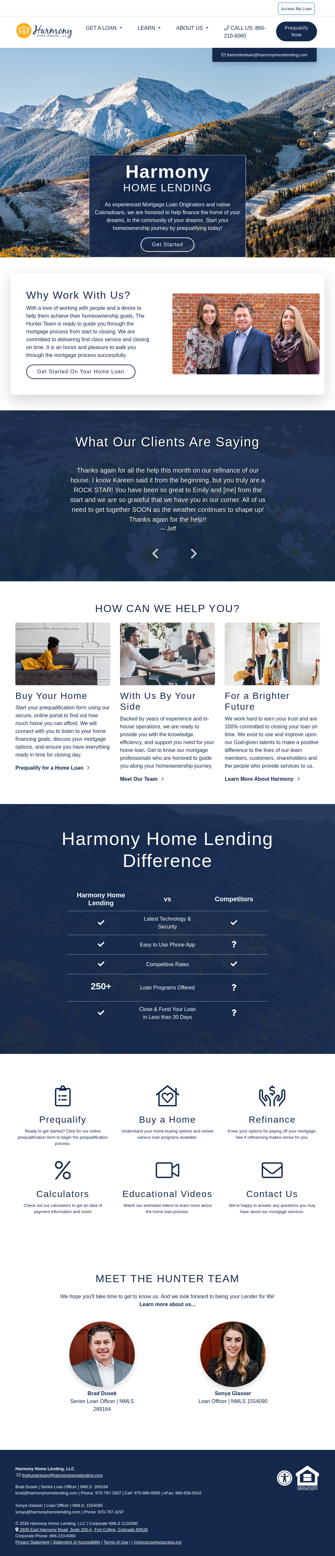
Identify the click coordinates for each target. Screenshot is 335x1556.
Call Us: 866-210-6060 (245, 32)
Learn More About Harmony (262, 779)
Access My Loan (296, 8)
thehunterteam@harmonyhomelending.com (264, 54)
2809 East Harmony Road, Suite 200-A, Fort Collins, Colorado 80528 (81, 1529)
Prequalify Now (297, 31)
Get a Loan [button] (102, 28)
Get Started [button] (167, 244)
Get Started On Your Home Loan (80, 371)
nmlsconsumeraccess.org (157, 1542)
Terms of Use (116, 1542)
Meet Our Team (142, 779)
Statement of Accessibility (76, 1542)
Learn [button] (147, 28)
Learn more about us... (167, 1304)
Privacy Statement (32, 1542)
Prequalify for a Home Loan (52, 768)
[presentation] (155, 553)
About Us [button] (190, 28)
